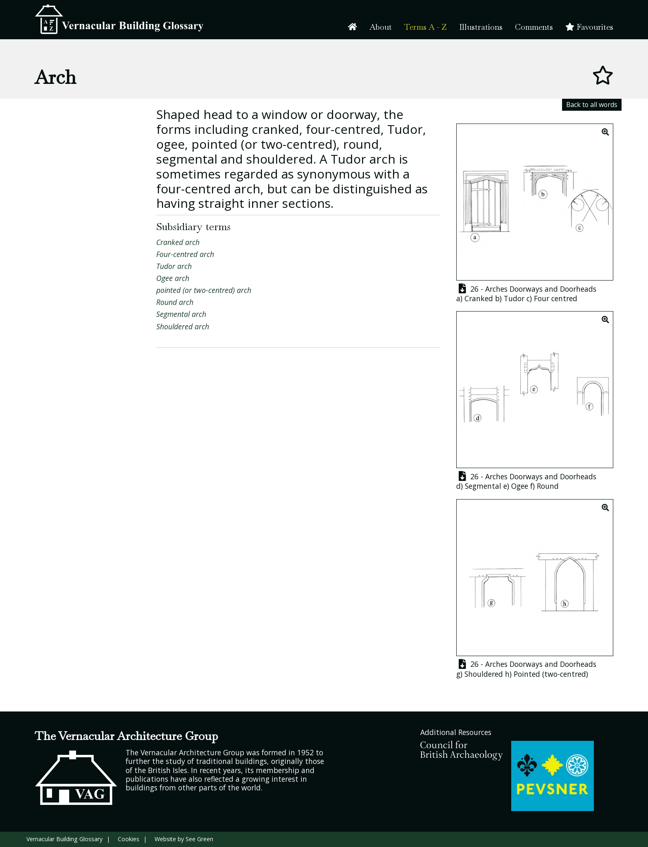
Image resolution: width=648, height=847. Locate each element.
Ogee (519, 486)
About (380, 27)
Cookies (128, 839)
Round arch (174, 302)
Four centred (555, 298)
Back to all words (591, 104)
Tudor (514, 298)
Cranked (479, 298)
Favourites (589, 27)
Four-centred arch (185, 254)
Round (548, 486)
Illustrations (481, 27)
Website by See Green (184, 839)
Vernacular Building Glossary (64, 839)
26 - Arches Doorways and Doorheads (526, 289)
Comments (534, 27)
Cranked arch (178, 242)
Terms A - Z (425, 27)
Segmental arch (181, 314)
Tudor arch (174, 266)
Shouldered (484, 674)
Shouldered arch (182, 326)
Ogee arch (172, 278)
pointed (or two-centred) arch (203, 290)
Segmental (483, 486)
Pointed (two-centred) (551, 674)
